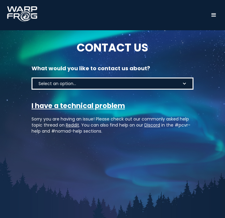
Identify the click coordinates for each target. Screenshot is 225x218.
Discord (152, 125)
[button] (214, 15)
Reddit (72, 125)
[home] (20, 14)
